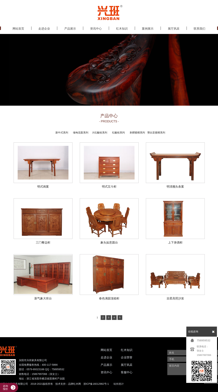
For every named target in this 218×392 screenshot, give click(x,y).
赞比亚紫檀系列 (156, 132)
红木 (75, 383)
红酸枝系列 (118, 132)
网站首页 (106, 350)
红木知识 (126, 350)
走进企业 (106, 357)
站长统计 (119, 383)
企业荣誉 (126, 357)
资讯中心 (106, 372)
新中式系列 (61, 132)
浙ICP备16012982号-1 (96, 383)
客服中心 (126, 372)
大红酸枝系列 (99, 132)
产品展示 (106, 364)
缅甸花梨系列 (80, 132)
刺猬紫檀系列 (137, 132)
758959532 (203, 340)
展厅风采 (126, 364)
